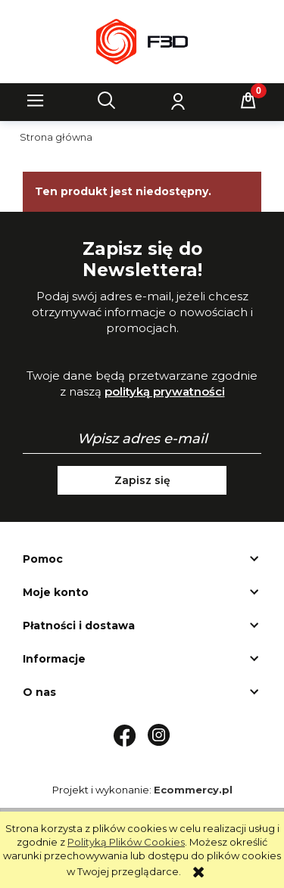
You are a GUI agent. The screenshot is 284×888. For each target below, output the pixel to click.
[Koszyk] (248, 100)
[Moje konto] (177, 100)
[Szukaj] (106, 100)
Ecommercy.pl (193, 790)
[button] (35, 100)
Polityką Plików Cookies (126, 842)
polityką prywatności (165, 391)
